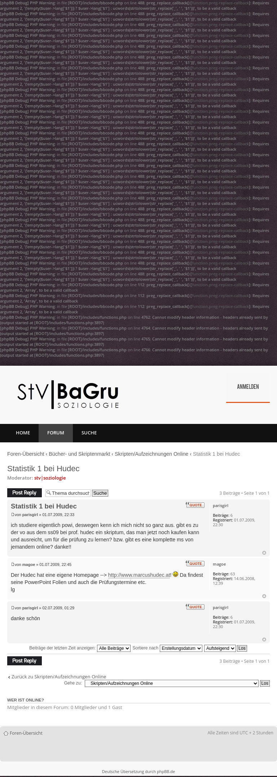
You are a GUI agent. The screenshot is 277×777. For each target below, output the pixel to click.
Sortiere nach (167, 648)
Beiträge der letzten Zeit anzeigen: (80, 648)
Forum (55, 432)
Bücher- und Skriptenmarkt (79, 454)
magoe (28, 564)
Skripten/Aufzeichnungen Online (151, 454)
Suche (89, 432)
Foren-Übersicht (25, 454)
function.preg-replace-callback (220, 2)
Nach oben (264, 553)
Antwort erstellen (24, 492)
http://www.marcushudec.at (139, 575)
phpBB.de (166, 771)
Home (23, 432)
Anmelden (248, 387)
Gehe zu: (73, 683)
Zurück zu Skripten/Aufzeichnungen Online (59, 677)
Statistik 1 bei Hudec (43, 468)
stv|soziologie (50, 478)
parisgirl (30, 514)
